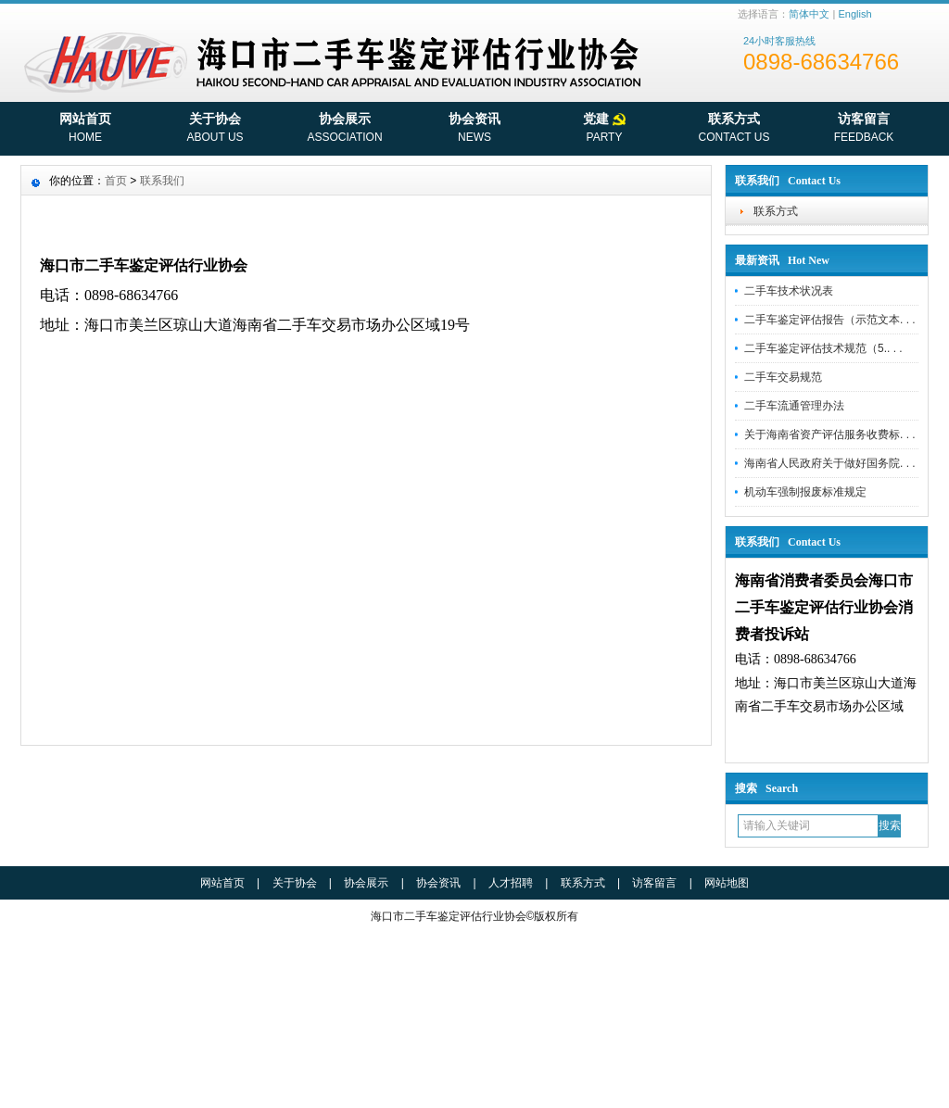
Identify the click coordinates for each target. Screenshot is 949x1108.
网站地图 (726, 882)
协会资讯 (474, 129)
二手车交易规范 (783, 377)
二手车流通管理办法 (794, 405)
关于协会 (215, 129)
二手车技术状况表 (788, 290)
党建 (604, 129)
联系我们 (162, 180)
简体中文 (809, 13)
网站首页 (85, 129)
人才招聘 (510, 882)
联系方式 (734, 129)
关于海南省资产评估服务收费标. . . (830, 434)
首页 (116, 180)
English (854, 13)
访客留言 (863, 129)
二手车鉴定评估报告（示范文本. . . (830, 319)
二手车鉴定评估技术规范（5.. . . (823, 348)
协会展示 (344, 129)
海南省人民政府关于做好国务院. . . (830, 463)
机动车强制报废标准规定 (805, 491)
